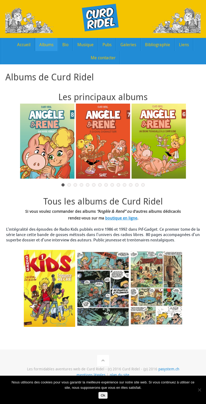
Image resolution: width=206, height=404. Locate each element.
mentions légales (91, 374)
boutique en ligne (121, 218)
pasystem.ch (168, 368)
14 (143, 185)
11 (124, 185)
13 (137, 185)
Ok (103, 395)
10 (118, 185)
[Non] (199, 390)
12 (130, 185)
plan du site (119, 374)
